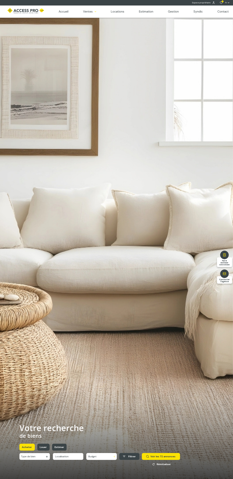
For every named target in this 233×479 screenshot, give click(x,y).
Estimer (59, 447)
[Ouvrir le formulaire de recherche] (129, 456)
